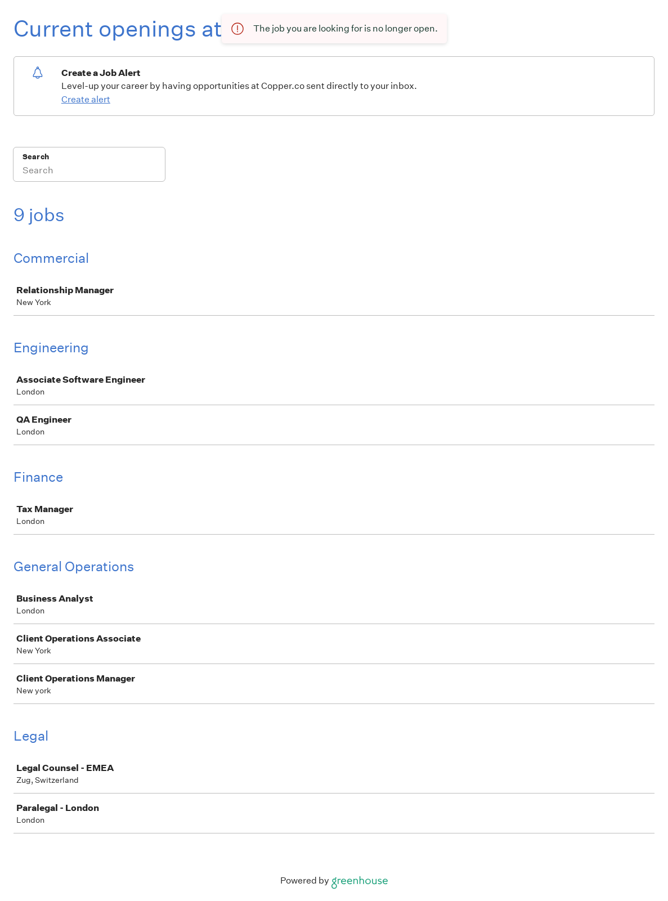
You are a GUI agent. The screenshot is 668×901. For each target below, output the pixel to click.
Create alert (85, 99)
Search (36, 157)
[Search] (89, 171)
